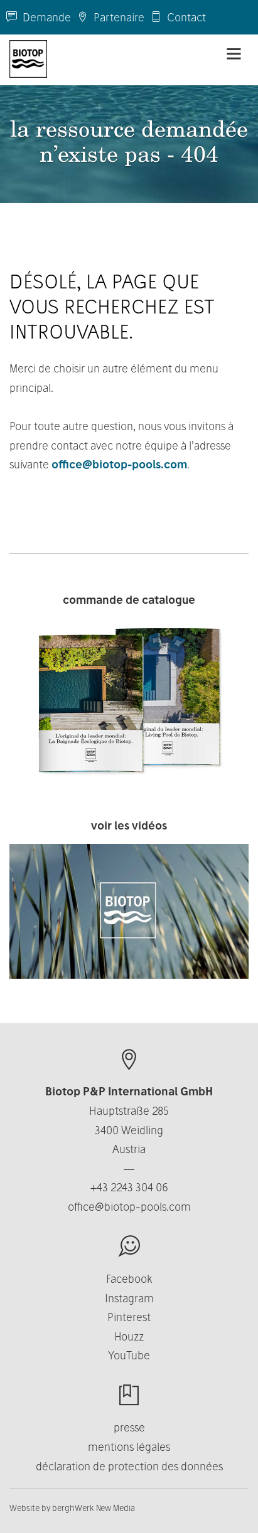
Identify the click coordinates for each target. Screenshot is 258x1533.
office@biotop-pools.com (119, 464)
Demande (38, 17)
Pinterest (129, 1317)
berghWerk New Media (93, 1508)
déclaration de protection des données (129, 1466)
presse (129, 1427)
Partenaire (110, 17)
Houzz (129, 1336)
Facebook (129, 1278)
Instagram (129, 1298)
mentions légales (129, 1446)
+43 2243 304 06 (129, 1187)
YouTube (129, 1355)
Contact (178, 17)
